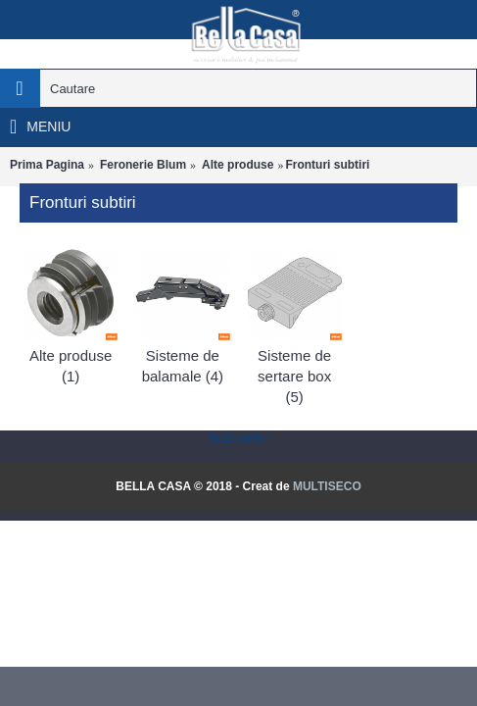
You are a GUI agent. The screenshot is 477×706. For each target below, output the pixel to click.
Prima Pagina (47, 165)
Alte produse (237, 165)
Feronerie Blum (143, 165)
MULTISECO (327, 486)
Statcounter (238, 438)
